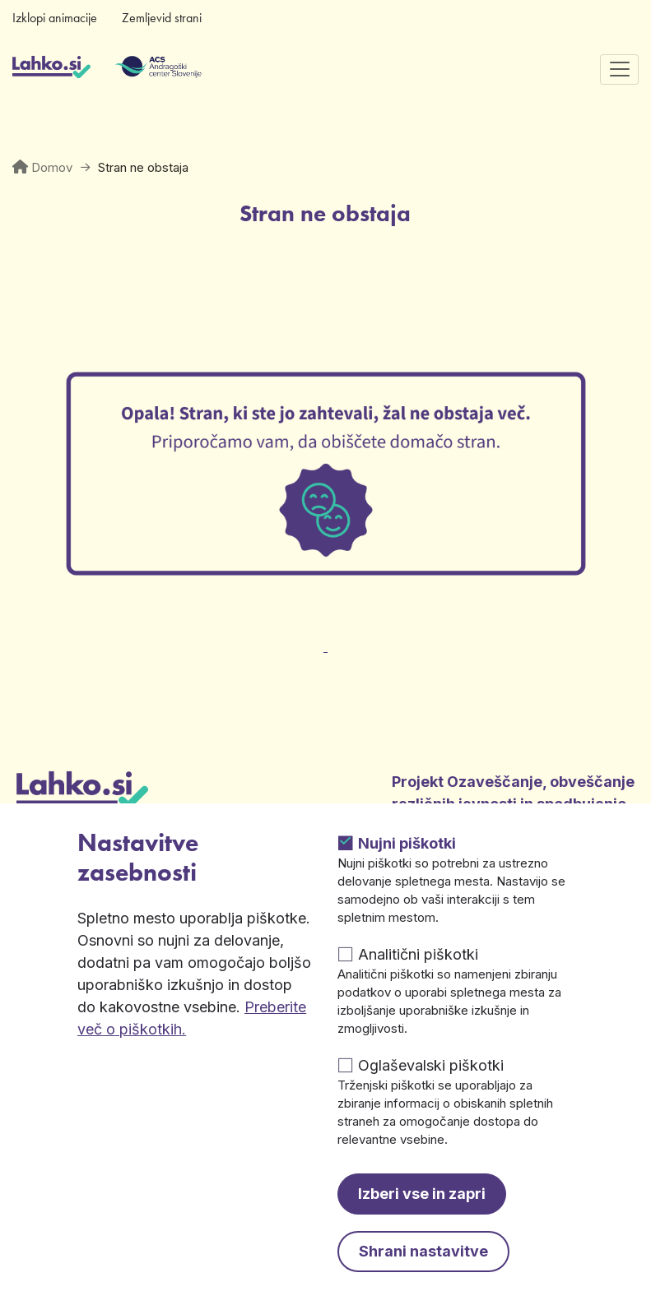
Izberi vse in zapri (422, 1193)
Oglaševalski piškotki (431, 1065)
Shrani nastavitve (423, 1251)
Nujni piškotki (407, 843)
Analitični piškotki (418, 954)
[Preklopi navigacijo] (619, 69)
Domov (51, 167)
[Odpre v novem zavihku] (326, 637)
